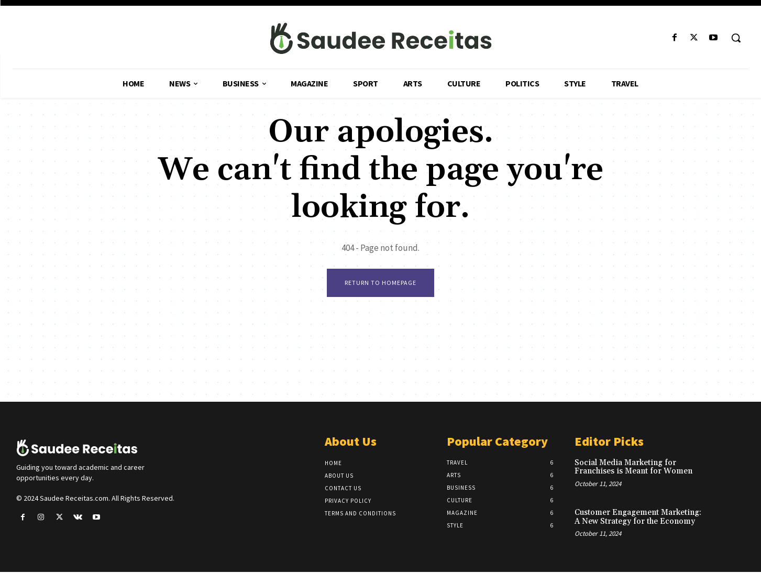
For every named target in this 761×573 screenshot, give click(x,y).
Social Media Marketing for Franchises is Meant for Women (633, 467)
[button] (735, 37)
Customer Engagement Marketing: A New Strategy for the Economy (638, 517)
